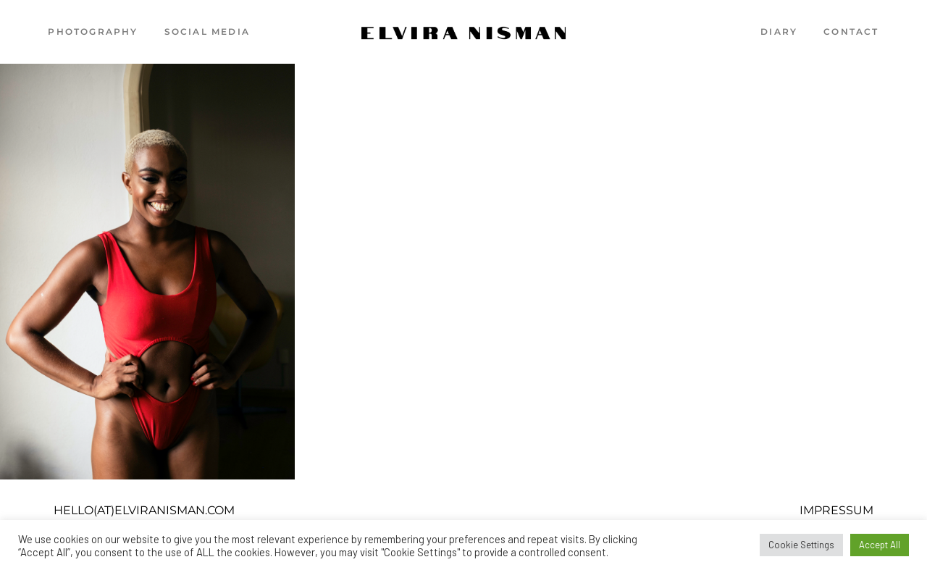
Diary (778, 31)
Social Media (207, 31)
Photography (93, 31)
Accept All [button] (879, 544)
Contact (850, 31)
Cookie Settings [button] (801, 544)
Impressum (836, 510)
